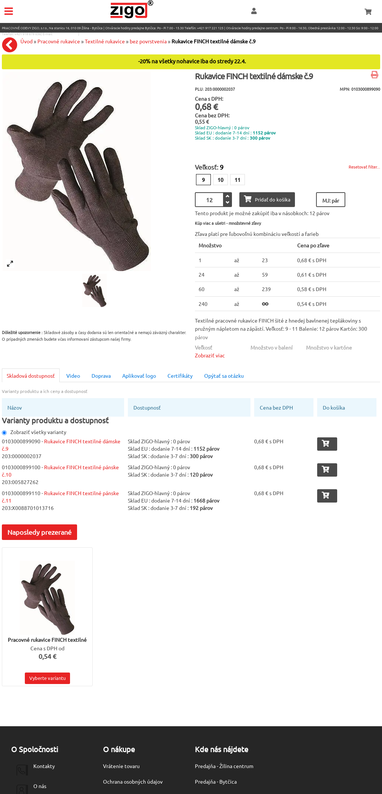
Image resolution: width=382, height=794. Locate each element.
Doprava (101, 375)
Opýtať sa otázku (224, 375)
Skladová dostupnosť (31, 375)
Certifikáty (180, 375)
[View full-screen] (10, 263)
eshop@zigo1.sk (65, 33)
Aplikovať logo (139, 375)
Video (73, 375)
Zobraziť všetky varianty (34, 431)
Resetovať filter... (364, 167)
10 (220, 179)
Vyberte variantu (47, 678)
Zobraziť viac (210, 355)
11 (237, 179)
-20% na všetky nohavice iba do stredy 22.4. (192, 61)
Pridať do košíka (267, 199)
